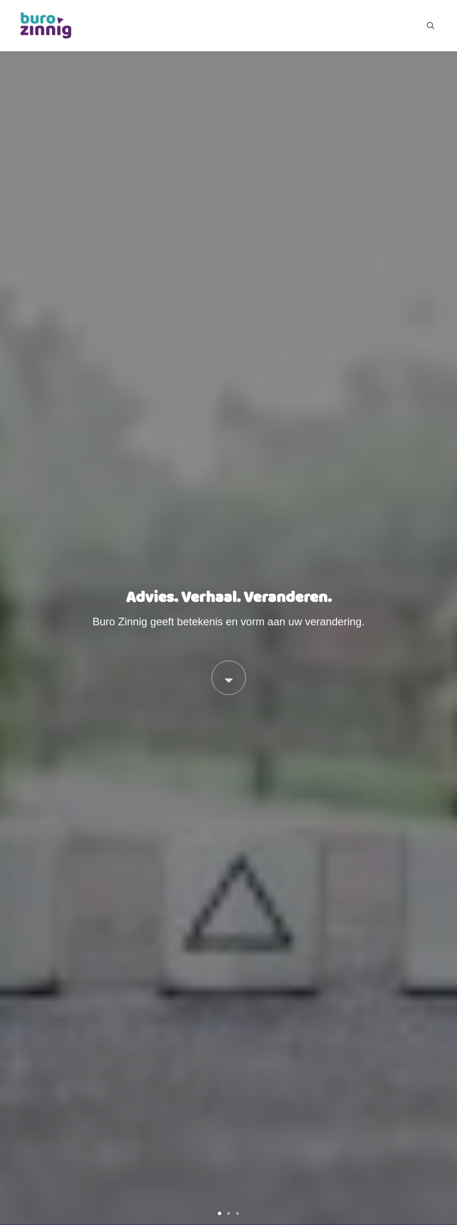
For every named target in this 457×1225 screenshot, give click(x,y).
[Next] (436, 186)
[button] (435, 25)
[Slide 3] (237, 309)
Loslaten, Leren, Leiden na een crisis (129, 844)
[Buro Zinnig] (45, 25)
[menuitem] (435, 25)
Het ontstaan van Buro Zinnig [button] (116, 1050)
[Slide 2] (228, 309)
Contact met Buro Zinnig (406, 1203)
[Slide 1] (219, 309)
